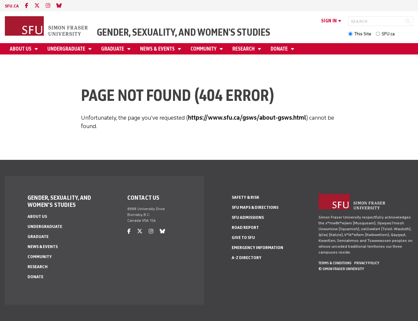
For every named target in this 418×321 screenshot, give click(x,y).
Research (244, 49)
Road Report (245, 227)
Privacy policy (366, 263)
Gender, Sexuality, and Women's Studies (183, 32)
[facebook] (26, 6)
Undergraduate (66, 49)
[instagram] (48, 6)
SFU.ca (388, 34)
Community (204, 49)
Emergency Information (257, 247)
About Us (21, 49)
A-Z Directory (246, 257)
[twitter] (37, 6)
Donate (280, 49)
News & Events (158, 49)
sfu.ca (12, 6)
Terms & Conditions (335, 263)
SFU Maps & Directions (255, 207)
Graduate (113, 49)
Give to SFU (243, 237)
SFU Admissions (248, 217)
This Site (362, 34)
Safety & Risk (245, 197)
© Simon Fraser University (341, 269)
